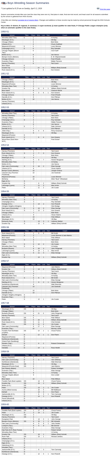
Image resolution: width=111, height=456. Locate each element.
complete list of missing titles (28, 20)
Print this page (103, 9)
